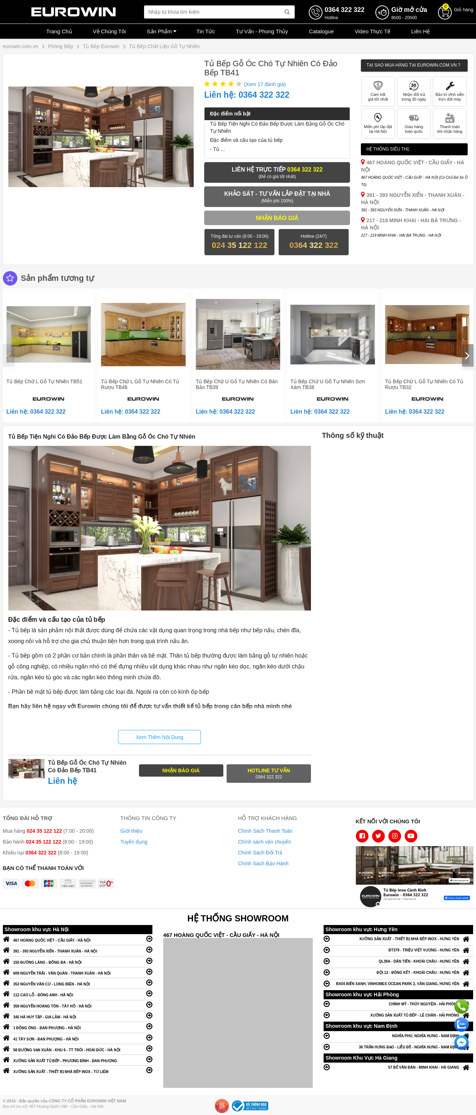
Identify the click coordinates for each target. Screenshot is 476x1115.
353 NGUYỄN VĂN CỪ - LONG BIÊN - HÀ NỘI (77, 982)
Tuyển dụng (134, 842)
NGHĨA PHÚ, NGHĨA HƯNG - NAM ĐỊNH (398, 1035)
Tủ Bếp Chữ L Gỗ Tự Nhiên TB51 (45, 381)
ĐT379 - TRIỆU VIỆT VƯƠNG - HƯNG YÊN (398, 950)
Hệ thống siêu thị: (388, 149)
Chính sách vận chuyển (264, 842)
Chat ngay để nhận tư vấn (461, 1042)
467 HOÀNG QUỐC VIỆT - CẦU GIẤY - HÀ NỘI (77, 938)
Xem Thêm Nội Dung (159, 737)
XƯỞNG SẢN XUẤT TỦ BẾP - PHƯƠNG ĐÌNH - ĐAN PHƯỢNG (77, 1059)
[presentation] (8, 355)
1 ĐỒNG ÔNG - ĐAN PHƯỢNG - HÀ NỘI (77, 1026)
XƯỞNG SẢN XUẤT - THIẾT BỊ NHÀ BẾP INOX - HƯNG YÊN (398, 938)
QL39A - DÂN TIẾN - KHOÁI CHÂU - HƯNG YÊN (398, 961)
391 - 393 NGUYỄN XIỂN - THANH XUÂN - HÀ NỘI (77, 949)
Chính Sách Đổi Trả (260, 853)
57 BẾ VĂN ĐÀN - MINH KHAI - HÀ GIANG (398, 1067)
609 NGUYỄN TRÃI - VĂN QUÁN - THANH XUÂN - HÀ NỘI (77, 971)
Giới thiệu (132, 831)
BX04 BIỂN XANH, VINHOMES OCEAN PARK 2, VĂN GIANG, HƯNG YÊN (398, 983)
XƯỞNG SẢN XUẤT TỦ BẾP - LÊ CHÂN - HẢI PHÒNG (398, 1015)
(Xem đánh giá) (265, 84)
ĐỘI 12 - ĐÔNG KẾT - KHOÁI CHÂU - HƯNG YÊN (398, 972)
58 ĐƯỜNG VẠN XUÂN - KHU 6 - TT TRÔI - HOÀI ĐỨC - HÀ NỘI (77, 1048)
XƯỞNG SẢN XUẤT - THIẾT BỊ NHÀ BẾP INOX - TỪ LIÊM (77, 1070)
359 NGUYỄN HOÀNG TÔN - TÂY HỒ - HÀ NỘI (77, 1004)
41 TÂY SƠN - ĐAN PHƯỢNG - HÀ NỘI (77, 1037)
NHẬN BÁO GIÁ (181, 770)
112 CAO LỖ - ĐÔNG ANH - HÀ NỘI (77, 993)
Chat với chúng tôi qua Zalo (461, 1024)
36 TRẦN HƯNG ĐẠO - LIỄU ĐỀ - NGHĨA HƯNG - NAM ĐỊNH (398, 1047)
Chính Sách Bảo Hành (263, 863)
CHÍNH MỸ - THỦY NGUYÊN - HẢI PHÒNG (398, 1004)
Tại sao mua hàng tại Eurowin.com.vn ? (413, 65)
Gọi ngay (461, 1006)
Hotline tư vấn (268, 774)
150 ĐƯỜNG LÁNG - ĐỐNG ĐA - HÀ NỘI (77, 960)
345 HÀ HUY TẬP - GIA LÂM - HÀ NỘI (77, 1015)
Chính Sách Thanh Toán (265, 831)
